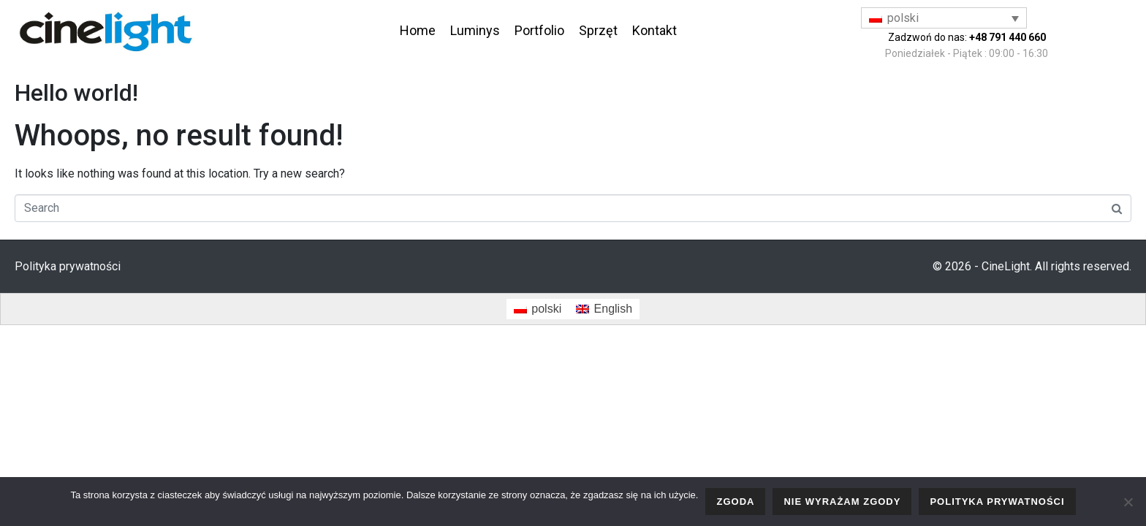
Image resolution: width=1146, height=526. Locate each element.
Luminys (475, 30)
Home (418, 30)
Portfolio (539, 30)
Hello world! (76, 93)
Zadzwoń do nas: (967, 37)
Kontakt (654, 30)
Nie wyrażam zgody (841, 501)
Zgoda (735, 501)
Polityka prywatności (68, 266)
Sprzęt (598, 30)
